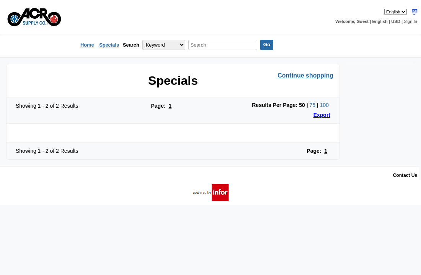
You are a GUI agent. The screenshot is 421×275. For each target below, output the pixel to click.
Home (87, 45)
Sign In (410, 21)
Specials (109, 45)
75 (312, 105)
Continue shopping (305, 75)
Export (321, 115)
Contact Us (405, 175)
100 (324, 105)
